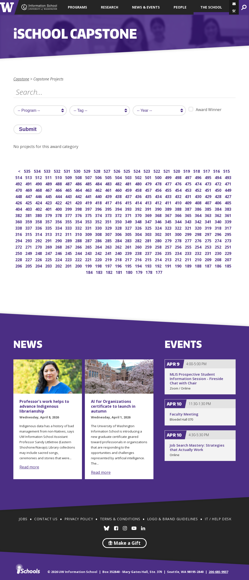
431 (189, 196)
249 (29, 253)
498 (179, 177)
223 (69, 259)
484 (99, 183)
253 (209, 246)
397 (89, 208)
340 (218, 221)
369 (149, 215)
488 (59, 183)
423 (49, 202)
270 (39, 246)
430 (199, 196)
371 (129, 215)
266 (79, 246)
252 (218, 246)
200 (79, 265)
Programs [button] (77, 7)
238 (139, 253)
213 (169, 259)
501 (149, 177)
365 (189, 215)
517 (207, 170)
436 (139, 196)
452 (199, 189)
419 (89, 202)
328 (119, 227)
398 (79, 208)
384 (218, 208)
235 (169, 253)
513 (29, 177)
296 (218, 234)
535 (28, 170)
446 (39, 196)
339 (228, 221)
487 (69, 183)
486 (79, 183)
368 (159, 215)
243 (89, 253)
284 (119, 240)
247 (49, 253)
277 (189, 240)
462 (99, 189)
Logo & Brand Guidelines (172, 519)
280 (159, 240)
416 (119, 202)
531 (67, 170)
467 (49, 189)
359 (29, 221)
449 (228, 189)
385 (209, 208)
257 (169, 246)
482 (119, 183)
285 (109, 240)
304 (139, 234)
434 (159, 196)
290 (59, 240)
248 (39, 253)
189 (189, 265)
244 (79, 253)
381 (29, 215)
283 (129, 240)
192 (159, 265)
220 (99, 259)
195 (129, 265)
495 (209, 177)
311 (69, 234)
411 (169, 202)
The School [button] (211, 7)
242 (99, 253)
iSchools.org (28, 569)
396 (99, 208)
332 (79, 227)
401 (49, 208)
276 (199, 240)
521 (167, 170)
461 (109, 189)
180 (129, 271)
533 (48, 170)
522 (157, 170)
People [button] (180, 7)
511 (49, 177)
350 (119, 221)
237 (149, 253)
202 (59, 265)
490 (39, 183)
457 (149, 189)
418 (99, 202)
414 (139, 202)
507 (89, 177)
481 (129, 183)
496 (199, 177)
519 (187, 170)
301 (169, 234)
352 (99, 221)
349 (129, 221)
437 (129, 196)
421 (69, 202)
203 (49, 265)
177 (159, 271)
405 (228, 202)
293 (29, 240)
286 (99, 240)
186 (218, 265)
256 (179, 246)
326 (139, 227)
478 (159, 183)
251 (228, 246)
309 (89, 234)
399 (69, 208)
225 (49, 259)
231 (209, 253)
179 (139, 271)
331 (89, 227)
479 (149, 183)
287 (89, 240)
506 (99, 177)
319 (209, 227)
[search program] (40, 110)
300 (179, 234)
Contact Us (45, 519)
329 (109, 227)
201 (69, 265)
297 (209, 234)
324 (159, 227)
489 (49, 183)
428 (218, 196)
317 (228, 227)
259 (149, 246)
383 (228, 208)
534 (38, 170)
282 (139, 240)
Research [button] (109, 7)
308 (99, 234)
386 (199, 208)
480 (139, 183)
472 (218, 183)
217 (129, 259)
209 (209, 259)
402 (39, 208)
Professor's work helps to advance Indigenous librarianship (44, 406)
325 (149, 227)
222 (79, 259)
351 (109, 221)
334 (59, 227)
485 (89, 183)
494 (218, 177)
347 (149, 221)
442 (79, 196)
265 (89, 246)
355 (69, 221)
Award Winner (205, 109)
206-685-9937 (218, 572)
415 (129, 202)
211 (189, 259)
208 (218, 259)
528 (97, 170)
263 (109, 246)
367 (169, 215)
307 (109, 234)
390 (159, 208)
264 (99, 246)
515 (227, 170)
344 (179, 221)
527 (107, 170)
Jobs (23, 519)
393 (129, 208)
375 (89, 215)
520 (177, 170)
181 (120, 271)
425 (29, 202)
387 (189, 208)
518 (197, 170)
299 (189, 234)
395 (109, 208)
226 (39, 259)
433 (169, 196)
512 (39, 177)
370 (139, 215)
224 (59, 259)
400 (59, 208)
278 (179, 240)
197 (109, 265)
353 (89, 221)
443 (69, 196)
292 (39, 240)
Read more (29, 467)
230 (218, 253)
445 (49, 196)
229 (228, 253)
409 (189, 202)
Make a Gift (124, 543)
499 (169, 177)
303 (149, 234)
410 (179, 202)
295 (228, 234)
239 (129, 253)
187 (209, 265)
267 (69, 246)
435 (149, 196)
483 (109, 183)
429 (209, 196)
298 (199, 234)
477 (169, 183)
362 (218, 215)
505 (109, 177)
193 (149, 265)
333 (69, 227)
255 (189, 246)
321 (189, 227)
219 (109, 259)
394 (119, 208)
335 (49, 227)
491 (29, 183)
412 (159, 202)
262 (119, 246)
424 (39, 202)
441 (89, 196)
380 (39, 215)
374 (99, 215)
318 (218, 227)
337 (29, 227)
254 (199, 246)
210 (199, 259)
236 (159, 253)
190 (179, 265)
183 (100, 271)
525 (127, 170)
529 (87, 170)
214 (159, 259)
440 (99, 196)
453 (189, 189)
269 (49, 246)
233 (189, 253)
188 (199, 265)
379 (49, 215)
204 (39, 265)
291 (49, 240)
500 (159, 177)
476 (179, 183)
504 (119, 177)
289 (69, 240)
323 (169, 227)
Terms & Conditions (120, 519)
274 (218, 240)
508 (79, 177)
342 (199, 221)
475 (189, 183)
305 (129, 234)
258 (159, 246)
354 (79, 221)
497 (189, 177)
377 (69, 215)
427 (228, 196)
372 (119, 215)
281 (149, 240)
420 (79, 202)
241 (109, 253)
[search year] (159, 110)
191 (169, 265)
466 (59, 189)
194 (139, 265)
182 (110, 271)
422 (59, 202)
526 (117, 170)
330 (99, 227)
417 (109, 202)
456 (159, 189)
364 (199, 215)
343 (189, 221)
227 (29, 259)
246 (59, 253)
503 (129, 177)
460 (119, 189)
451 (209, 189)
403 (29, 208)
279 (169, 240)
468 (39, 189)
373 (109, 215)
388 (179, 208)
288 (79, 240)
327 (129, 227)
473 (209, 183)
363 (209, 215)
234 (179, 253)
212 (179, 259)
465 (69, 189)
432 (179, 196)
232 (199, 253)
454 (179, 189)
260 (139, 246)
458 (139, 189)
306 (119, 234)
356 (59, 221)
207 (228, 259)
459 (129, 189)
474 (199, 183)
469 (29, 189)
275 (209, 240)
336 (39, 227)
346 (159, 221)
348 (139, 221)
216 (139, 259)
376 (79, 215)
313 (49, 234)
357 (49, 221)
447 (29, 196)
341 (209, 221)
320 (199, 227)
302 (159, 234)
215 (149, 259)
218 (119, 259)
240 (119, 253)
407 (209, 202)
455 (169, 189)
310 (79, 234)
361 (228, 215)
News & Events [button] (146, 7)
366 (179, 215)
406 (218, 202)
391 (149, 208)
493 (228, 177)
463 (89, 189)
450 (218, 189)
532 (57, 170)
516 (217, 170)
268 (59, 246)
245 (69, 253)
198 (99, 265)
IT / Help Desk (218, 519)
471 (228, 183)
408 (199, 202)
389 (169, 208)
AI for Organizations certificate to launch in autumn (113, 406)
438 (119, 196)
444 (59, 196)
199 (89, 265)
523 (147, 170)
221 (89, 259)
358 (39, 221)
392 (139, 208)
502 (139, 177)
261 (129, 246)
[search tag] (99, 110)
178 (149, 271)
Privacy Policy (78, 519)
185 (228, 265)
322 (179, 227)
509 (69, 177)
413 (149, 202)
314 (39, 234)
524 (137, 170)
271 (29, 246)
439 (109, 196)
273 (228, 240)
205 (29, 265)
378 (59, 215)
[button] (234, 11)
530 (77, 170)
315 (29, 234)
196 (119, 265)
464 (79, 189)
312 (59, 234)
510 (59, 177)
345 (169, 221)
